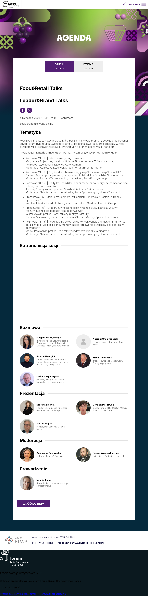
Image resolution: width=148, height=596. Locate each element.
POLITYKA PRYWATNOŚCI (73, 543)
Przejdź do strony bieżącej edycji (18, 593)
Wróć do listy (33, 503)
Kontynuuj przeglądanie (53, 593)
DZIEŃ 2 (88, 67)
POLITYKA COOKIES (43, 543)
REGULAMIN (97, 543)
